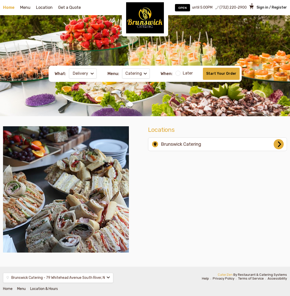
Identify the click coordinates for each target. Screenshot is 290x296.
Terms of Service (251, 278)
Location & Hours (44, 289)
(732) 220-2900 (233, 7)
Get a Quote (69, 7)
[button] (58, 278)
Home (9, 7)
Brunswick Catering (218, 144)
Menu (25, 7)
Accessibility (277, 278)
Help (205, 278)
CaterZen (225, 275)
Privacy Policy (223, 278)
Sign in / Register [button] (272, 7)
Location (44, 7)
